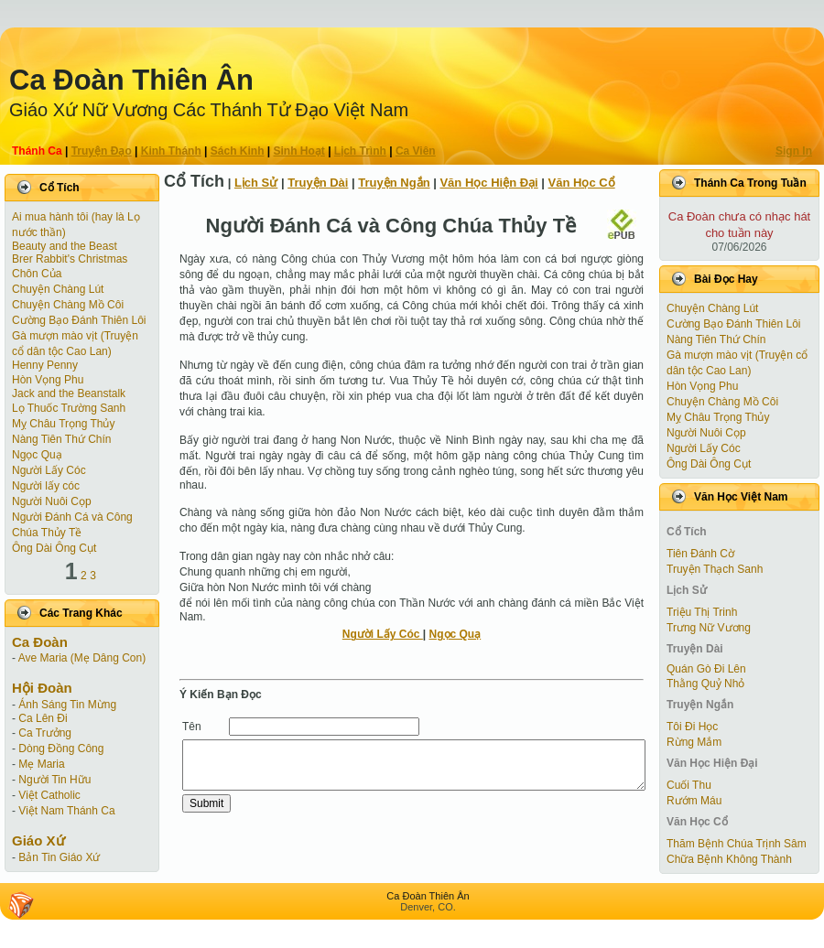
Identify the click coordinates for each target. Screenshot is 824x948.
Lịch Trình (360, 151)
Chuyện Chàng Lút (57, 289)
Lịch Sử (255, 182)
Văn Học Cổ (581, 182)
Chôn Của (36, 273)
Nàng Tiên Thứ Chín (62, 439)
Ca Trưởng (44, 733)
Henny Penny (45, 365)
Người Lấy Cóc (49, 470)
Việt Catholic (49, 795)
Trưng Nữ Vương (709, 627)
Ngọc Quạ (37, 454)
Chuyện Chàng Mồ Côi (68, 304)
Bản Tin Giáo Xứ (59, 857)
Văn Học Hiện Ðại (488, 182)
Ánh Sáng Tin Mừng (67, 704)
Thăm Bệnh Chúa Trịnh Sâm (737, 843)
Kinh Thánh (171, 151)
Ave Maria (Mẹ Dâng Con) (82, 658)
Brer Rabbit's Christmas (69, 259)
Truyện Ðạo (101, 151)
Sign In (793, 151)
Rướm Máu (694, 800)
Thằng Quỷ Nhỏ (705, 683)
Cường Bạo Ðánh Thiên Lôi (79, 320)
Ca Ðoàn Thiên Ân (131, 80)
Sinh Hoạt (299, 151)
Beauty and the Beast (64, 246)
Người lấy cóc (46, 485)
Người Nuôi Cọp (52, 501)
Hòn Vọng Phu (47, 379)
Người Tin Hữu (54, 779)
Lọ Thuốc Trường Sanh (68, 408)
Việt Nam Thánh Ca (66, 810)
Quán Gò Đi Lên (706, 669)
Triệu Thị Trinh (702, 612)
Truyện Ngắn (393, 182)
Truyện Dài (317, 182)
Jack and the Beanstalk (68, 393)
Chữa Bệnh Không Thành (729, 859)
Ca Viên (416, 151)
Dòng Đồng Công (60, 748)
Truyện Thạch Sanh (715, 569)
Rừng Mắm (694, 742)
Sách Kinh (238, 151)
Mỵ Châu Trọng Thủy (63, 423)
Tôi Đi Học (692, 726)
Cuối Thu (689, 785)
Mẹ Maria (41, 764)
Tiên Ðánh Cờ (700, 553)
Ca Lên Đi (42, 718)
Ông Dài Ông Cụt (54, 548)
